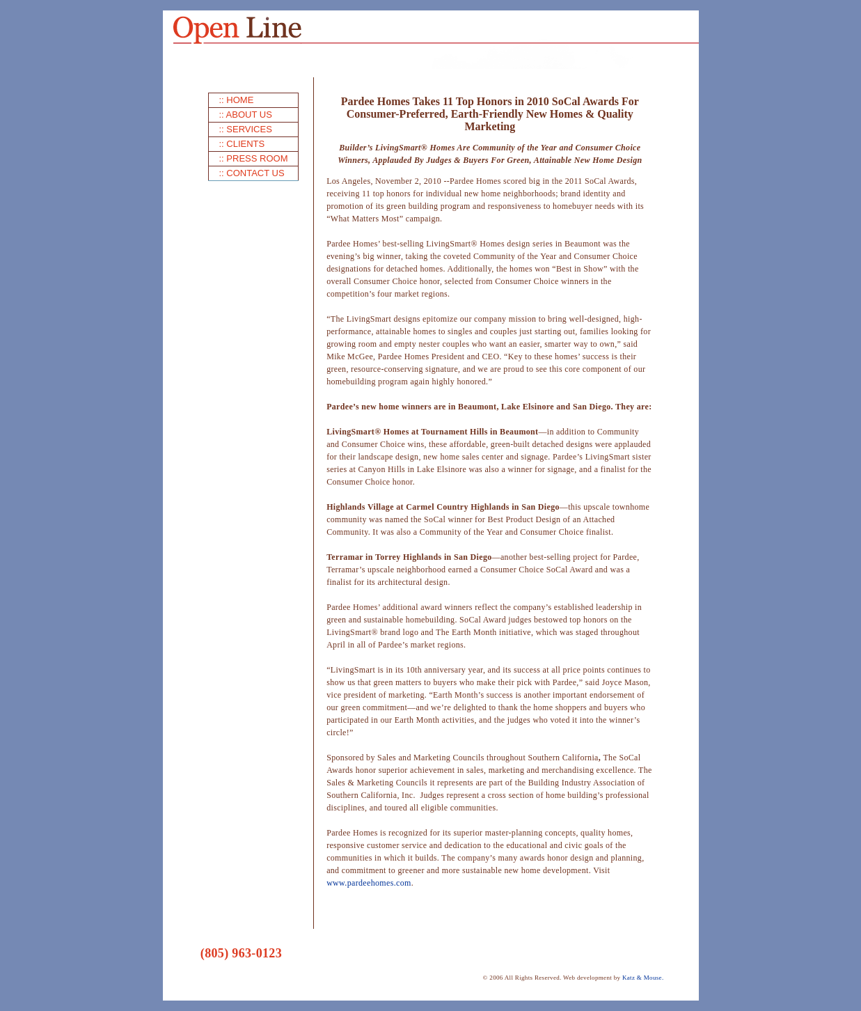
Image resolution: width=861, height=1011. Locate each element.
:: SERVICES (245, 129)
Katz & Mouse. (643, 977)
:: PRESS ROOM (253, 158)
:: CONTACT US (252, 173)
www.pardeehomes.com (368, 883)
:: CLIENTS (242, 144)
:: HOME (236, 100)
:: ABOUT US (245, 114)
